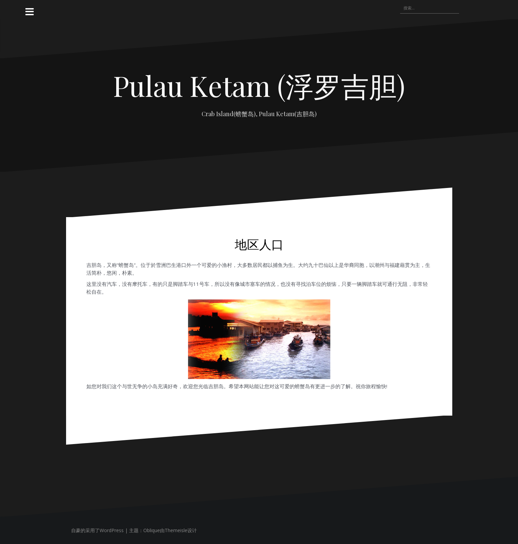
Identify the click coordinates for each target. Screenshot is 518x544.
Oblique (151, 530)
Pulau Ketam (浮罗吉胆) (259, 85)
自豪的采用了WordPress (97, 530)
